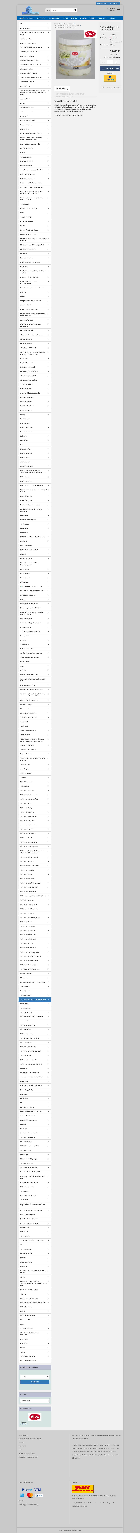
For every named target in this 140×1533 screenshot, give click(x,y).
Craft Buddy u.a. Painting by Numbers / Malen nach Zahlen (32, 199)
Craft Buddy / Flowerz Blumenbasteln (31, 187)
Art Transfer (24, 1199)
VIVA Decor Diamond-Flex (28, 816)
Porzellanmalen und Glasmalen (29, 1223)
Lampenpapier (24, 423)
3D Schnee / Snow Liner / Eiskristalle (31, 1240)
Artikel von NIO (25, 116)
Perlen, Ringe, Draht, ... (27, 1090)
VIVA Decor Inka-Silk (26, 874)
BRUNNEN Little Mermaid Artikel (30, 144)
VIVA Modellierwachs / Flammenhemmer (33, 999)
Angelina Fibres (25, 99)
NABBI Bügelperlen (26, 500)
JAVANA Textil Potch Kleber (28, 376)
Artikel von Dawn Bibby (27, 112)
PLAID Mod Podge (26, 558)
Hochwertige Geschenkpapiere (29, 1072)
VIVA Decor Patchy (26, 922)
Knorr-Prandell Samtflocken (28, 1219)
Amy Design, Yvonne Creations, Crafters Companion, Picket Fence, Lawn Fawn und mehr (33, 92)
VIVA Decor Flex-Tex (26, 838)
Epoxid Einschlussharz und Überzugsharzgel (28, 282)
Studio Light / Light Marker (28, 713)
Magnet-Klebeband (26, 453)
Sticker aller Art (25, 1320)
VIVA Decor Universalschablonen (30, 956)
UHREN (22, 1311)
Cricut (22, 213)
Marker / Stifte (24, 462)
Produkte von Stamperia (27, 595)
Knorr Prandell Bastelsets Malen (30, 393)
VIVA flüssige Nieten (26, 1034)
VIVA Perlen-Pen (25, 1029)
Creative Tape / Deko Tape (28, 208)
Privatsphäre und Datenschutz (28, 1457)
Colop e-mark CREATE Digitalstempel (31, 183)
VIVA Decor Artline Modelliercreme (31, 1064)
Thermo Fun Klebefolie (27, 745)
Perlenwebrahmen (26, 545)
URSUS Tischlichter (26, 782)
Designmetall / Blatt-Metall (28, 1133)
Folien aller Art (24, 991)
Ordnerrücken (24, 528)
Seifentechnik (24, 644)
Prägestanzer (24, 582)
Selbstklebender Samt (27, 649)
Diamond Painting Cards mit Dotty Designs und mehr (33, 240)
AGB (20, 1450)
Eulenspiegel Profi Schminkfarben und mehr (32, 1177)
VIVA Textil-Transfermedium (29, 1167)
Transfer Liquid (25, 764)
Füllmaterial (24, 1339)
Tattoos (22, 1352)
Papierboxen (24, 533)
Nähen (65, 18)
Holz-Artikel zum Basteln (27, 367)
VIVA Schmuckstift (26, 1012)
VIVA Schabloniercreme (27, 1356)
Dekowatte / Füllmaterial (28, 234)
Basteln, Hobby (54, 18)
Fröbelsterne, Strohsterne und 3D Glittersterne (30, 325)
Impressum (22, 1446)
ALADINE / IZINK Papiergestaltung (31, 47)
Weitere (112, 18)
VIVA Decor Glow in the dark (29, 857)
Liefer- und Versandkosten (27, 1453)
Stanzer (22, 1245)
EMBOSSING (24, 1154)
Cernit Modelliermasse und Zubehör (31, 170)
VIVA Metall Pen (25, 1236)
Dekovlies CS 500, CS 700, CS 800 (30, 1172)
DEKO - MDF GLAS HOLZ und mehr (31, 1111)
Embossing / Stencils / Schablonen (31, 1085)
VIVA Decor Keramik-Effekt (28, 887)
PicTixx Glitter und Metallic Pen (29, 550)
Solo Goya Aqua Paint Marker (29, 674)
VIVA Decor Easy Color (27, 820)
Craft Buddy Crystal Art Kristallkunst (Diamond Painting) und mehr (31, 192)
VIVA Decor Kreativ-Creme (28, 891)
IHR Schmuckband (26, 1262)
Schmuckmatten (25, 627)
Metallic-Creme (25, 477)
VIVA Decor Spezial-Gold (28, 947)
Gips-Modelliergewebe (27, 330)
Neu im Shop (41, 18)
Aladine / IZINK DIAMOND (28, 43)
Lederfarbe (23, 436)
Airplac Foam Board (26, 39)
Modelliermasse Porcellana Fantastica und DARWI (33, 491)
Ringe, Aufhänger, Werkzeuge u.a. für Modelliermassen (31, 613)
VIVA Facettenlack (26, 1249)
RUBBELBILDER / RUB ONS (28, 1195)
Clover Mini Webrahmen (27, 174)
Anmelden (35, 1382)
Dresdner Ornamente (26, 258)
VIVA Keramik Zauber (27, 1187)
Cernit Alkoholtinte (26, 165)
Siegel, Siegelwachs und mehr (29, 657)
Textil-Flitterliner (25, 735)
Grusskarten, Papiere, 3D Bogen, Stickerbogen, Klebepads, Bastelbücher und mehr (33, 1283)
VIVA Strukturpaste (26, 1042)
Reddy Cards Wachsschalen (29, 603)
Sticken (74, 18)
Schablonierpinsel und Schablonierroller (32, 1302)
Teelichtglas (24, 726)
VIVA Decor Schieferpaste (28, 939)
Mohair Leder (24, 1081)
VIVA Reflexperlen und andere (29, 1146)
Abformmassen (25, 28)
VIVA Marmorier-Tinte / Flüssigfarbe (31, 1016)
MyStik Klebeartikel (26, 496)
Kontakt (21, 1442)
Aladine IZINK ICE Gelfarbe (28, 73)
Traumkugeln (24, 769)
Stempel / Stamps (26, 704)
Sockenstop (24, 670)
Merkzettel (114, 3)
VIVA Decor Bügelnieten (27, 1137)
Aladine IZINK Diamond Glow (29, 60)
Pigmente (23, 554)
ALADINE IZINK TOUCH (27, 82)
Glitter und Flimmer (26, 339)
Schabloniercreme (26, 618)
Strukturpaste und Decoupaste (29, 1298)
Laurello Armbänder (26, 432)
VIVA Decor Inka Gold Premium (30, 866)
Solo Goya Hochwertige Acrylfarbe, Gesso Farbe (33, 680)
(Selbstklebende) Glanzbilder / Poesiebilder (29, 1334)
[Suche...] (48, 10)
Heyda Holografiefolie (27, 363)
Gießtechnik (24, 1098)
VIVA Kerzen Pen (25, 995)
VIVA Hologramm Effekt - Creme (30, 1038)
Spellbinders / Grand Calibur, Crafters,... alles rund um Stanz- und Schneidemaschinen (34, 695)
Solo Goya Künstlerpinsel (28, 685)
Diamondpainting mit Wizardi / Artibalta (32, 245)
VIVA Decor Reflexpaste (27, 930)
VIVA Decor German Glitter (28, 842)
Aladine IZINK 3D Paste (27, 56)
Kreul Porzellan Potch (26, 406)
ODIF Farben (24, 515)
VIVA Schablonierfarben (27, 1315)
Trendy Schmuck (25, 773)
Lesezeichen (24, 440)
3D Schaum (24, 24)
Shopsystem (63, 1530)
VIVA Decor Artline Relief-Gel (29, 799)
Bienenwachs (24, 129)
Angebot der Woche (26, 18)
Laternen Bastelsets (26, 427)
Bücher (22, 153)
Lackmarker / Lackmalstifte (29, 1182)
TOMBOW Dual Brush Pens (28, 750)
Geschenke (102, 18)
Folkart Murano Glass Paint (28, 309)
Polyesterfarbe (24, 569)
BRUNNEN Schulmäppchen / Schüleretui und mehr (32, 1205)
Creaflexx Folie (24, 204)
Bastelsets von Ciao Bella (28, 120)
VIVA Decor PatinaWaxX (27, 926)
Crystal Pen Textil (25, 217)
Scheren (22, 1277)
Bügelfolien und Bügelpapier (29, 1159)
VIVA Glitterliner (25, 1008)
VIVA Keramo (24, 1191)
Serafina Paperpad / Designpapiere (31, 653)
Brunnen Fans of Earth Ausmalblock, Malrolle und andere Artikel (31, 139)
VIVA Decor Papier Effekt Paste (30, 917)
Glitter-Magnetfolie (26, 343)
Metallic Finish (24, 1266)
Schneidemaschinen (26, 1328)
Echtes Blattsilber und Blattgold (30, 262)
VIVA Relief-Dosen (26, 1307)
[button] (103, 62)
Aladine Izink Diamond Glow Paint (30, 65)
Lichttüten (23, 445)
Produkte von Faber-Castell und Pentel (32, 591)
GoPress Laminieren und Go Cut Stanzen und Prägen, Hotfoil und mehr (32, 353)
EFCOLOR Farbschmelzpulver (29, 277)
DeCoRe (22, 226)
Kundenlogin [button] (102, 3)
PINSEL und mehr (25, 1232)
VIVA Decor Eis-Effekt (27, 829)
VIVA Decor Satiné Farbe (28, 935)
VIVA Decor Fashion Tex (27, 833)
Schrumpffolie (24, 636)
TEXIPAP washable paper (28, 730)
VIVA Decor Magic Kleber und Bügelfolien (33, 896)
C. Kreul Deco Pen (25, 157)
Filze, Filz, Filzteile (25, 305)
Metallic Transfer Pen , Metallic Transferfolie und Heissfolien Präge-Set (32, 471)
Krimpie (22, 414)
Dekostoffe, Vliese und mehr (29, 230)
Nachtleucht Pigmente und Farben (30, 505)
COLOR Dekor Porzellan (27, 1215)
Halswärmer (24, 358)
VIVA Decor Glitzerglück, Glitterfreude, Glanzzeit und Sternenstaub (32, 852)
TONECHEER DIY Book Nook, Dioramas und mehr (32, 759)
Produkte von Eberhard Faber (31, 586)
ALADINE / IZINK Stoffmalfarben (30, 52)
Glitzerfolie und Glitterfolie (28, 348)
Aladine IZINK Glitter (26, 69)
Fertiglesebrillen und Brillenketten (30, 301)
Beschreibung (62, 88)
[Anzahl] (110, 62)
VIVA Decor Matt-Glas (27, 900)
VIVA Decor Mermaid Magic (28, 904)
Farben (22, 296)
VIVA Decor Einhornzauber (28, 825)
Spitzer (22, 1324)
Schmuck (23, 1258)
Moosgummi (24, 1094)
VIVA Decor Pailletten (27, 913)
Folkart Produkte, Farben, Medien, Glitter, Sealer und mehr (32, 315)
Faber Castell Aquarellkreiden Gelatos (32, 288)
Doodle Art (23, 253)
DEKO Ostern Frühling (27, 1107)
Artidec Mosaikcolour (26, 107)
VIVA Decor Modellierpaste (28, 909)
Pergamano (23, 541)
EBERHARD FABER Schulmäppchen (31, 1210)
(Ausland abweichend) (116, 42)
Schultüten (23, 640)
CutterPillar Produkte (26, 221)
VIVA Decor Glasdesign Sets (29, 846)
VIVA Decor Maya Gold (27, 790)
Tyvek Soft (23, 777)
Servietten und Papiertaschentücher (31, 1077)
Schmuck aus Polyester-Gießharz (30, 623)
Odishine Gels (24, 524)
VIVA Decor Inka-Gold (27, 870)
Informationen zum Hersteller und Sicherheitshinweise (70, 95)
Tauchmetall (24, 722)
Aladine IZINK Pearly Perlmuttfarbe (31, 77)
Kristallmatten (24, 419)
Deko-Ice (23, 1124)
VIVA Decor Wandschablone (29, 965)
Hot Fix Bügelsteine (26, 1141)
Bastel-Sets (24, 1068)
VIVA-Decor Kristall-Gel (27, 1025)
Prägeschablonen (25, 578)
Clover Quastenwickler (27, 178)
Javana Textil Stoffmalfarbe (29, 380)
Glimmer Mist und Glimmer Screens (31, 335)
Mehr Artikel (24, 1424)
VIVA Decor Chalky (26, 808)
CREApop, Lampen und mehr (29, 1289)
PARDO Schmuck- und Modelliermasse (32, 537)
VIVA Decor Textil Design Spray (30, 952)
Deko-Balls (23, 1129)
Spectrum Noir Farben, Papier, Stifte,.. (31, 689)
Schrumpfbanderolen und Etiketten (31, 631)
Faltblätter (23, 292)
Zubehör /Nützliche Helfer (28, 1116)
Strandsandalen (25, 709)
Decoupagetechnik (26, 1253)
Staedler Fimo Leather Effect (29, 700)
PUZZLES (23, 599)
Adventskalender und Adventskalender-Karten (32, 33)
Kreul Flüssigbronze (26, 401)
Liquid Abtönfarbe (25, 449)
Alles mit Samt (24, 986)
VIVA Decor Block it (26, 803)
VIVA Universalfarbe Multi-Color (30, 969)
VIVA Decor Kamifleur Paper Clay (30, 883)
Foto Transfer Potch (26, 320)
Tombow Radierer (25, 754)
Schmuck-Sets (25, 1227)
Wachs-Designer (25, 973)
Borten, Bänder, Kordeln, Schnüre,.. (30, 133)
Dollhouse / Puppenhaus (28, 249)
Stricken (83, 18)
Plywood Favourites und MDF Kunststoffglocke (29, 564)
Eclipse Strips (24, 266)
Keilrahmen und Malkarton (28, 1120)
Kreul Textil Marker (26, 410)
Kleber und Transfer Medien (29, 1060)
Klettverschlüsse (25, 388)
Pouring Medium (25, 573)
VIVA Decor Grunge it (26, 861)
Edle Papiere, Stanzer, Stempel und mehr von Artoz (32, 272)
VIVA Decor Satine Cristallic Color (30, 1051)
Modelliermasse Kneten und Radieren (31, 485)
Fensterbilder (24, 1343)
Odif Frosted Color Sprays (28, 520)
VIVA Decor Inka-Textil (27, 879)
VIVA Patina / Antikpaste (28, 1047)
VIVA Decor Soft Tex (26, 943)
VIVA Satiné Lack (25, 1055)
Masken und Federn (26, 466)
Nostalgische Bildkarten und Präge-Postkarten (31, 510)
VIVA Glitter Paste (25, 1150)
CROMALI (23, 1294)
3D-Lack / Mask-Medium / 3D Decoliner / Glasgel (33, 1272)
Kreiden (22, 1348)
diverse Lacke (24, 1021)
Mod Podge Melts (25, 481)
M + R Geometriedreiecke (28, 1361)
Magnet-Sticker (25, 457)
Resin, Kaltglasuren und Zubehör (30, 608)
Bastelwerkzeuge (25, 125)
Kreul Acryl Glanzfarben (27, 397)
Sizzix (22, 666)
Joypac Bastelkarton (26, 384)
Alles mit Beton (25, 86)
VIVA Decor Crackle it (27, 812)
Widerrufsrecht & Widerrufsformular (30, 1438)
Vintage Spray (24, 786)
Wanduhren (23, 978)
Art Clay (22, 103)
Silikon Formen (25, 662)
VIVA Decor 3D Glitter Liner (28, 795)
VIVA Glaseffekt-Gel (26, 1163)
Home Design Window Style (29, 371)
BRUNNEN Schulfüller (27, 148)
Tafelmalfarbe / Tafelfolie (28, 717)
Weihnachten (24, 1103)
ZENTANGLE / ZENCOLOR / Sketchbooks (33, 982)
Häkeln (92, 18)
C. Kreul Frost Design (26, 161)
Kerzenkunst (24, 1003)
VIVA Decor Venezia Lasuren (29, 960)
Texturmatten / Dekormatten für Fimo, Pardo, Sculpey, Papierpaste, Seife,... (32, 740)
